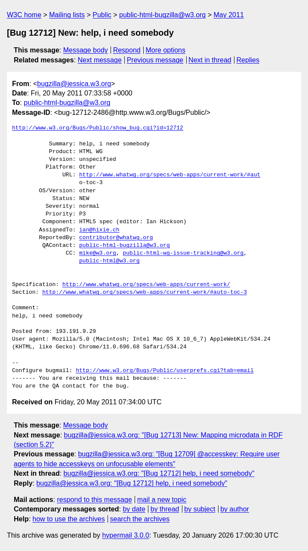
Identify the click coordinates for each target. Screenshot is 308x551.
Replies (248, 60)
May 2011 (229, 14)
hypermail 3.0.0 (125, 535)
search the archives (140, 519)
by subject (199, 509)
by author (234, 509)
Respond (127, 50)
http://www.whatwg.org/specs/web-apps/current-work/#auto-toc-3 (144, 292)
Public (101, 14)
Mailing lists (67, 14)
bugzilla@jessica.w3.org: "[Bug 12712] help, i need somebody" (159, 473)
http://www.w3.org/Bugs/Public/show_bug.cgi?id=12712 (97, 128)
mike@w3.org (97, 253)
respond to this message (94, 499)
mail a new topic (162, 499)
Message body (85, 50)
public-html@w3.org (109, 261)
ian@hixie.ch (99, 230)
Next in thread (209, 60)
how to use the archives (69, 519)
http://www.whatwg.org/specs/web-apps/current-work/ (146, 285)
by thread (165, 509)
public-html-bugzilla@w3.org (162, 14)
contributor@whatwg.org (116, 238)
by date (134, 509)
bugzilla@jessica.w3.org (74, 83)
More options (166, 50)
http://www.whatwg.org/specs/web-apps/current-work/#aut (169, 175)
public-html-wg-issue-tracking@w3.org (183, 253)
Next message (100, 60)
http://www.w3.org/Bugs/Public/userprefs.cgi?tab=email (164, 371)
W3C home (24, 14)
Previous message (155, 60)
